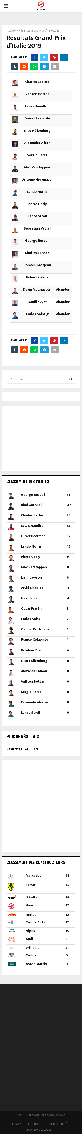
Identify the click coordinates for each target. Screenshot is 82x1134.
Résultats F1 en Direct (22, 749)
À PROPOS (17, 1124)
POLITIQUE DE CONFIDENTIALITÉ (47, 1124)
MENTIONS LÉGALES (39, 1129)
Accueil (11, 30)
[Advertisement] (34, 437)
